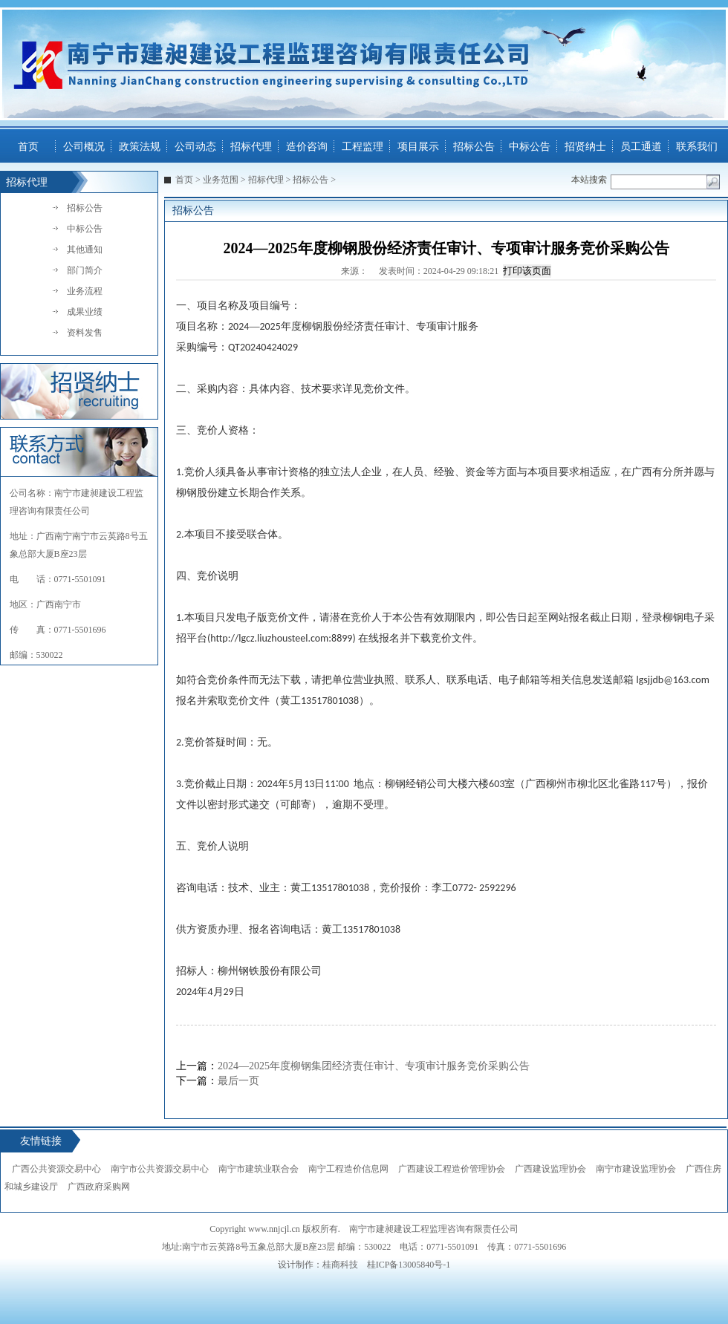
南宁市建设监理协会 (636, 1169)
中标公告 (529, 146)
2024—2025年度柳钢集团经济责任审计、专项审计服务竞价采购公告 (374, 1066)
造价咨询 (307, 146)
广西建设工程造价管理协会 (451, 1169)
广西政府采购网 (99, 1186)
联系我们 (697, 146)
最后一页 (238, 1080)
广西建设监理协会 (550, 1169)
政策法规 (139, 146)
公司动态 (195, 146)
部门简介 (85, 270)
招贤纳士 (585, 146)
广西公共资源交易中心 (56, 1169)
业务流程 (85, 291)
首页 (28, 146)
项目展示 (418, 146)
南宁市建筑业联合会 (258, 1169)
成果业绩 (85, 312)
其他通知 (85, 249)
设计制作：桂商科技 (318, 1264)
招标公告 (474, 146)
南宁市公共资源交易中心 (160, 1169)
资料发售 (85, 332)
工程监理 (362, 146)
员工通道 (641, 146)
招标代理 (251, 146)
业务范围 (220, 180)
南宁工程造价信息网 (348, 1169)
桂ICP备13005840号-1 (409, 1264)
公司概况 (84, 146)
